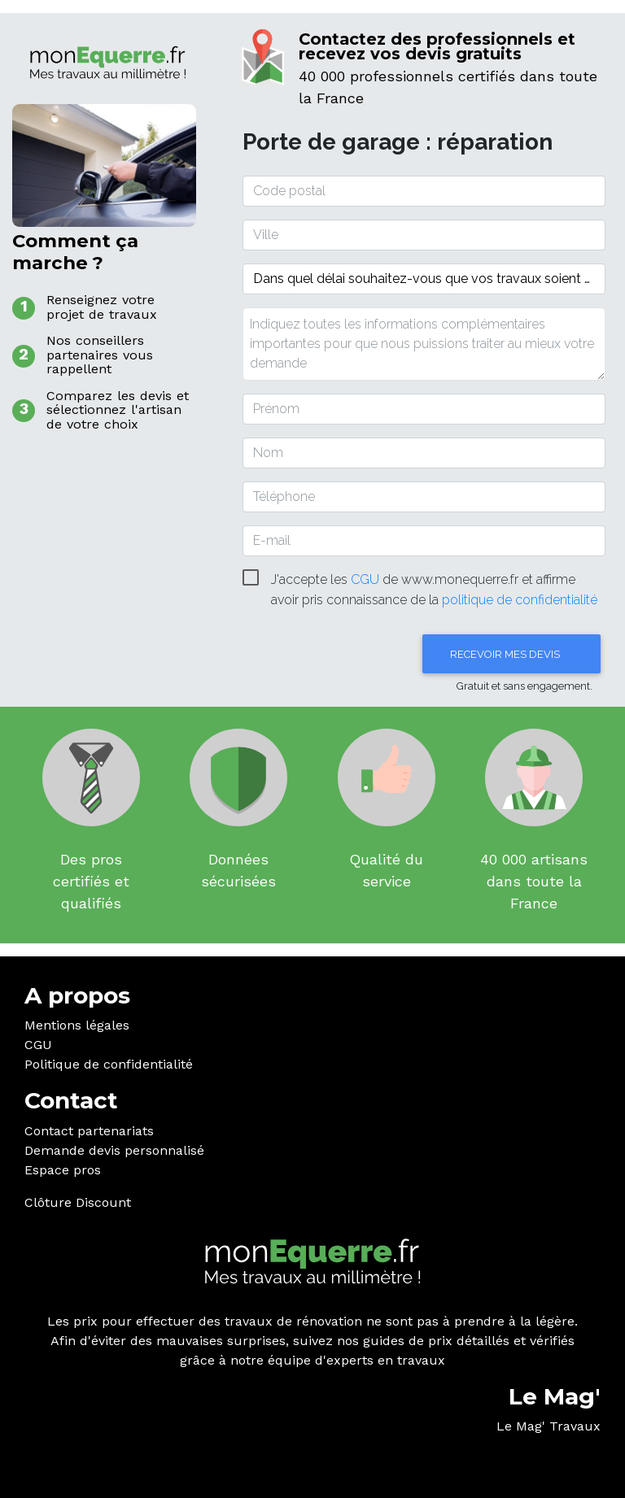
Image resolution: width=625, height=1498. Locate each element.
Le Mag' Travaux (548, 1426)
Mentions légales (76, 1025)
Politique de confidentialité (108, 1064)
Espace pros (62, 1170)
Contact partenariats (89, 1131)
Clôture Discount (77, 1202)
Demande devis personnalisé (114, 1150)
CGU (38, 1044)
